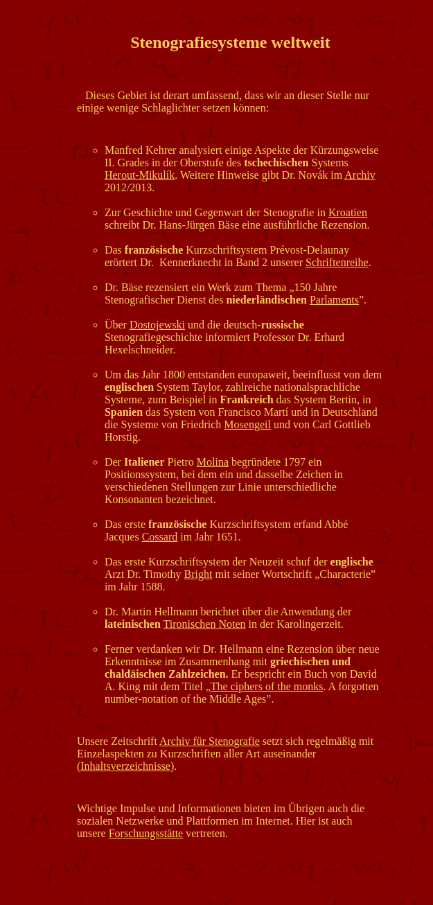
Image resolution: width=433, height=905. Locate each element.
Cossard (160, 537)
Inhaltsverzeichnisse (125, 766)
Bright (198, 574)
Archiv (359, 175)
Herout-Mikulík (140, 175)
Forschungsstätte (146, 833)
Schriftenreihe (337, 262)
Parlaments (334, 300)
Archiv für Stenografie (209, 741)
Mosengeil (247, 424)
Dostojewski (157, 325)
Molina (213, 462)
